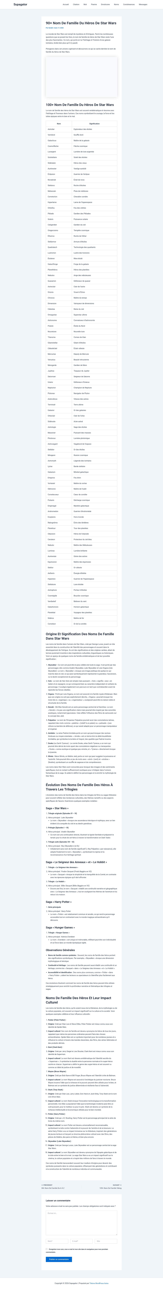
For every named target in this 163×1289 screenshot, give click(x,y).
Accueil (71, 4)
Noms (118, 4)
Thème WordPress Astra (99, 1283)
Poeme (97, 4)
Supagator (20, 4)
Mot (89, 4)
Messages (143, 4)
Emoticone (107, 4)
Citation (80, 4)
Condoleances (130, 4)
